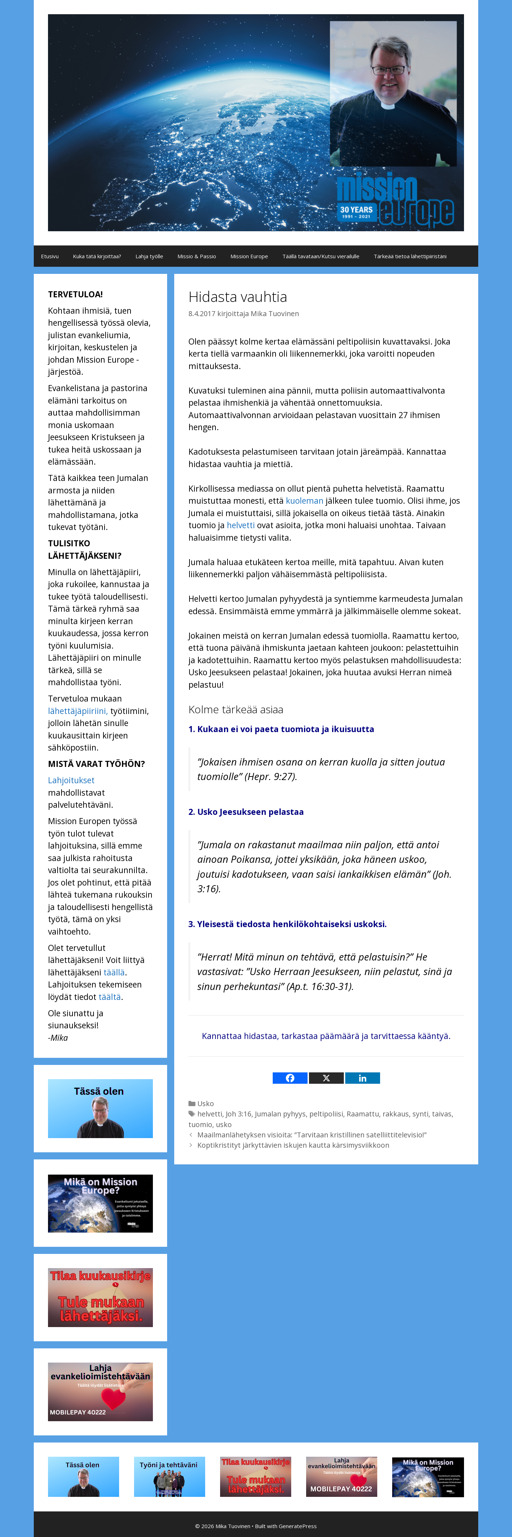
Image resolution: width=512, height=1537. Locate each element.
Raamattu (363, 1114)
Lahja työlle (149, 256)
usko (224, 1124)
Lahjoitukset (71, 780)
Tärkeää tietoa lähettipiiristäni (410, 256)
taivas (442, 1114)
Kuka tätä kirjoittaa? (97, 256)
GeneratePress (298, 1526)
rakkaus (396, 1114)
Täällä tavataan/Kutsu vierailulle (320, 256)
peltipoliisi (326, 1114)
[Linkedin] (362, 1078)
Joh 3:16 (238, 1114)
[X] (326, 1078)
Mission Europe (249, 256)
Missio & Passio (196, 256)
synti (420, 1114)
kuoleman (305, 500)
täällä (114, 972)
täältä (109, 996)
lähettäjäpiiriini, (78, 710)
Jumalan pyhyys (280, 1114)
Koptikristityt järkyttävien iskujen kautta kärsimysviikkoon (293, 1145)
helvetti (241, 525)
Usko (205, 1103)
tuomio (200, 1124)
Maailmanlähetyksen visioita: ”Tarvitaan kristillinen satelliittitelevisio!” (312, 1135)
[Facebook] (290, 1078)
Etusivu (50, 256)
